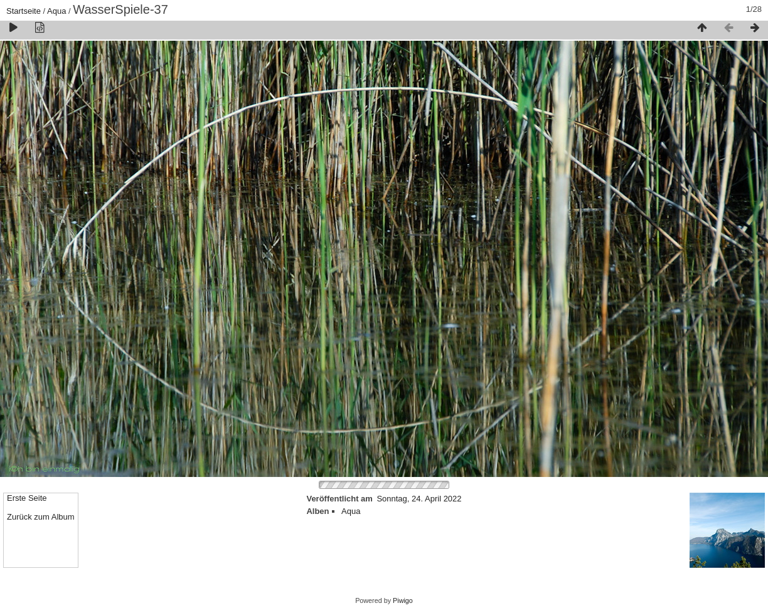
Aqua (56, 11)
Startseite (23, 11)
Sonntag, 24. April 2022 (418, 498)
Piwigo (403, 600)
